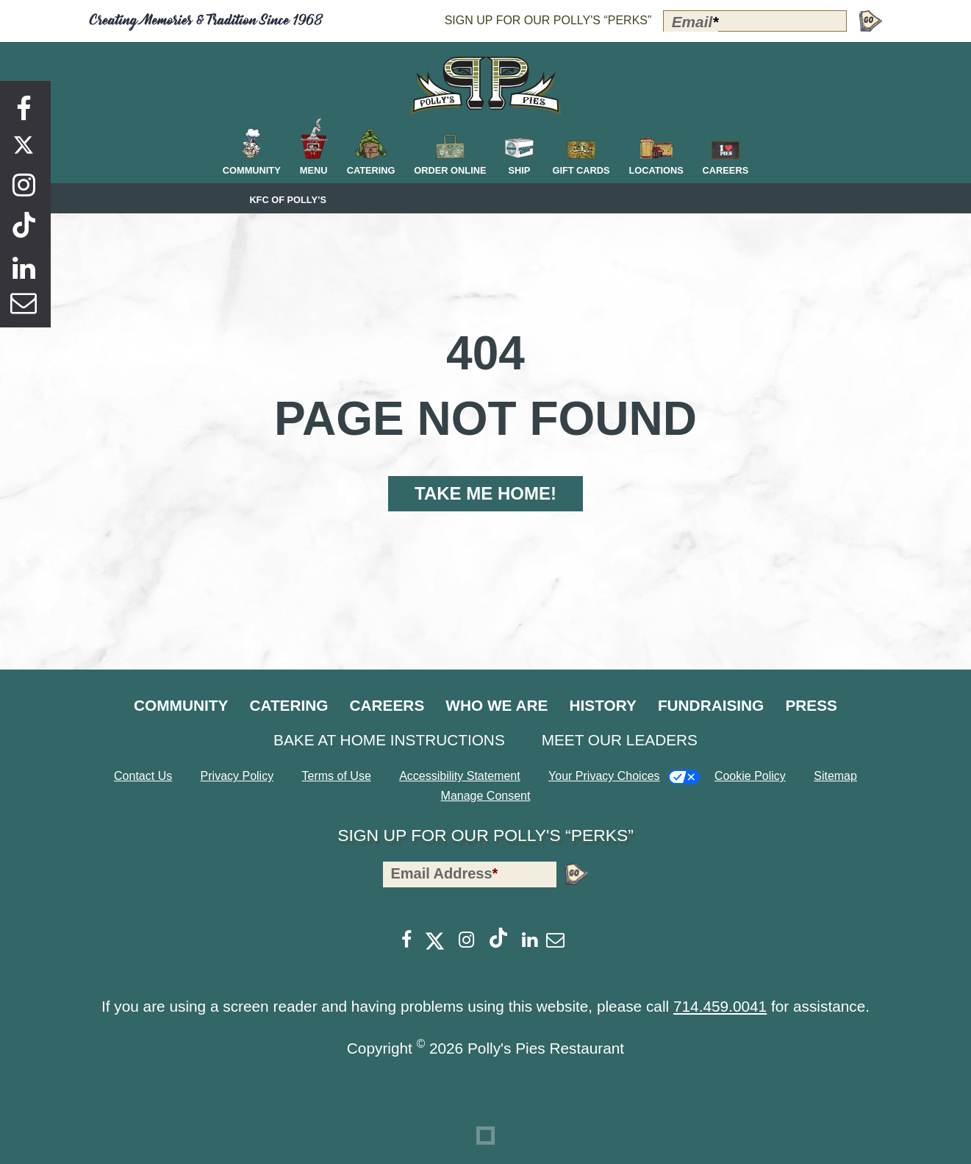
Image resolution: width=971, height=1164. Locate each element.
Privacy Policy (237, 776)
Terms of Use (336, 776)
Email (695, 21)
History (602, 705)
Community (181, 705)
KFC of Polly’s (287, 200)
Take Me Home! (485, 493)
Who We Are (496, 705)
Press (811, 705)
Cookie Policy (750, 776)
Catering (288, 705)
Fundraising (711, 705)
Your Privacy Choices (603, 776)
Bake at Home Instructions (389, 739)
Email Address (444, 873)
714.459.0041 (720, 1006)
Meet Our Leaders (620, 739)
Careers (387, 705)
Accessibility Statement (459, 776)
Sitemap (835, 776)
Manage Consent (486, 795)
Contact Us (143, 776)
